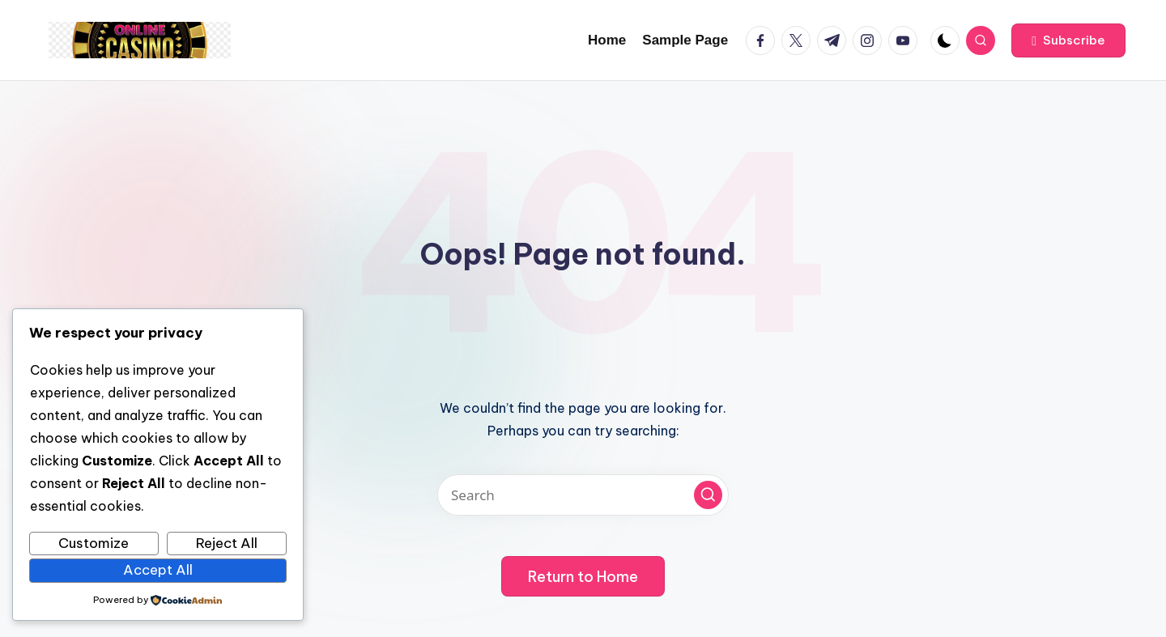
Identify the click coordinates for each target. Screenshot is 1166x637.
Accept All (158, 570)
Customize (93, 543)
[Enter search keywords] (583, 495)
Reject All (226, 543)
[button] (1068, 40)
